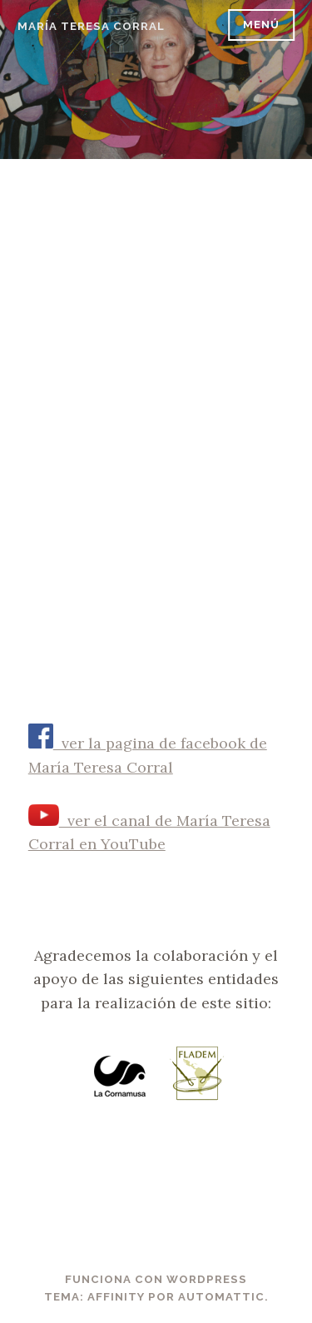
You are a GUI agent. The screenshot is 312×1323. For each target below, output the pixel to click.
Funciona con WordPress (156, 1279)
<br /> (156, 405)
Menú (261, 24)
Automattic (221, 1297)
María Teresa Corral (91, 26)
